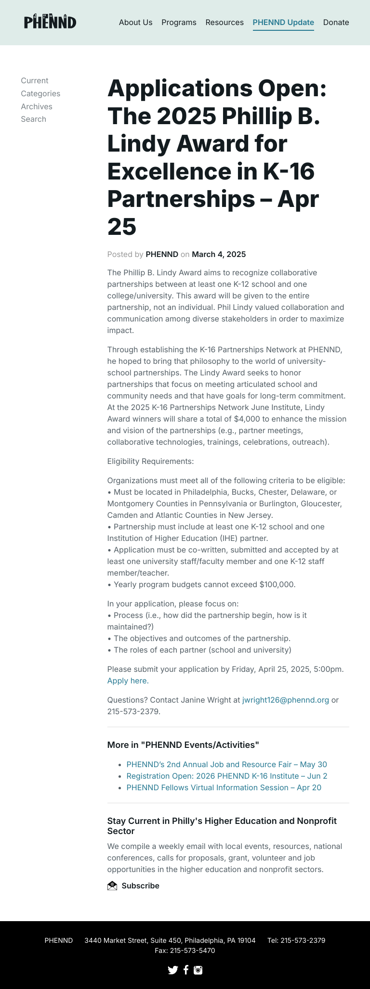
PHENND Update (284, 22)
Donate (336, 22)
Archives (37, 106)
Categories (40, 93)
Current (34, 80)
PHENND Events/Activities (200, 745)
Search (33, 119)
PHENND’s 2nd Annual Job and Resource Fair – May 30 (227, 764)
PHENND (161, 254)
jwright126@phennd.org (285, 700)
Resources (225, 22)
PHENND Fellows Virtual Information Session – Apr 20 (224, 787)
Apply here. (128, 680)
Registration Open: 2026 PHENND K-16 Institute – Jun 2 (227, 776)
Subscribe (133, 885)
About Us (136, 22)
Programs (179, 22)
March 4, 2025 (219, 254)
